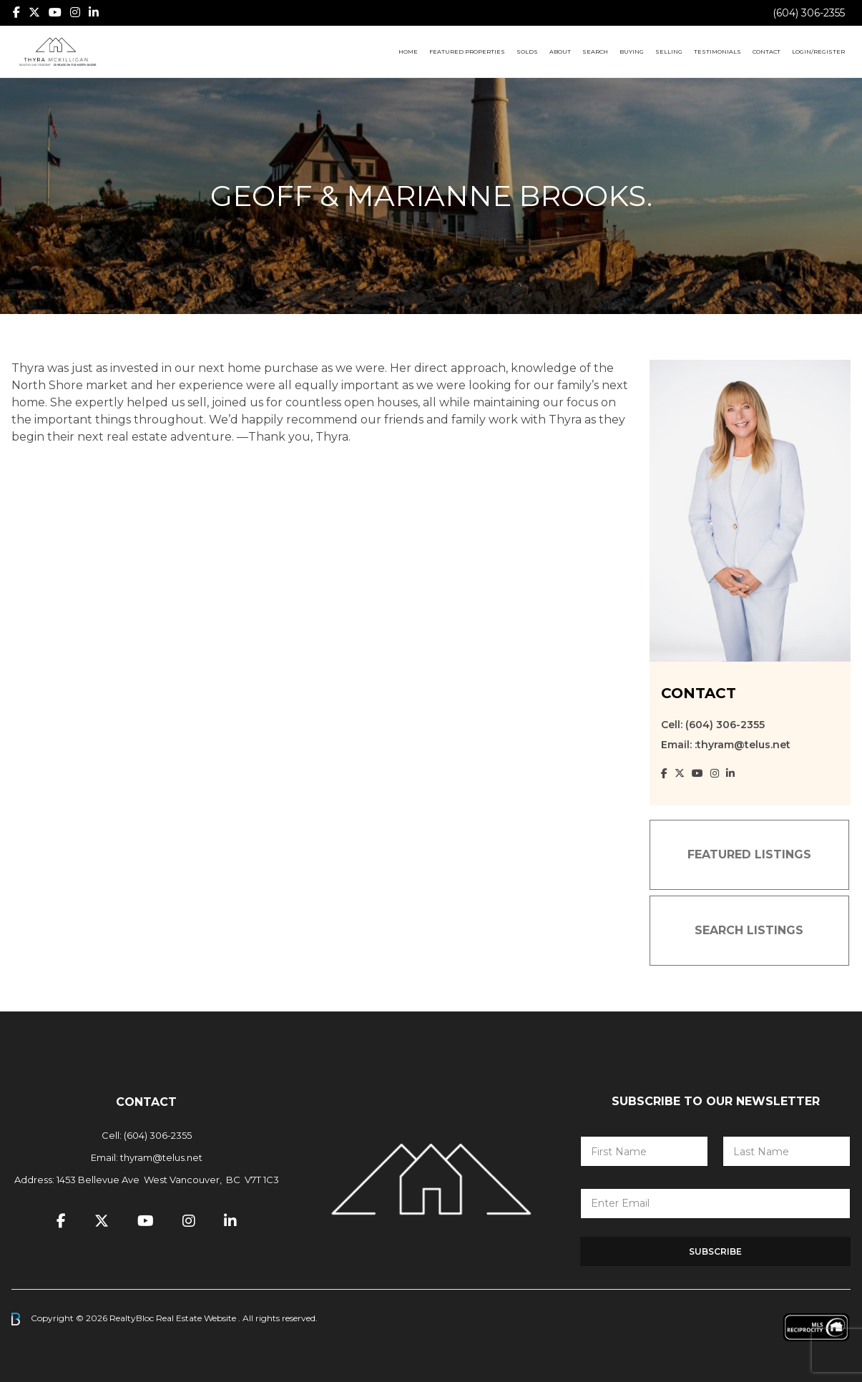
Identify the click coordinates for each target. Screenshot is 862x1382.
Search (595, 51)
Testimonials (717, 51)
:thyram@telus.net (742, 744)
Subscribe (715, 1251)
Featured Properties (467, 51)
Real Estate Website (197, 1318)
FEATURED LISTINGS (749, 854)
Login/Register (818, 51)
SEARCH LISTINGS (749, 930)
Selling (668, 51)
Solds (527, 51)
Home (408, 51)
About (560, 51)
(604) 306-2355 (809, 12)
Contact (766, 51)
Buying (631, 51)
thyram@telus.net (161, 1157)
